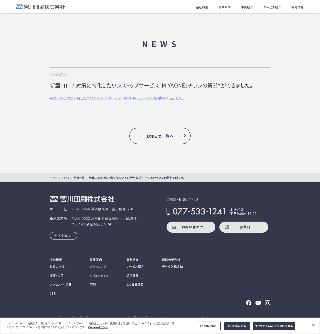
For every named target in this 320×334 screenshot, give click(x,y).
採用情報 (297, 7)
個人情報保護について (95, 318)
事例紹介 (247, 7)
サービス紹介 (272, 7)
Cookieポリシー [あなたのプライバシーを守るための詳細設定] (98, 330)
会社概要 (202, 7)
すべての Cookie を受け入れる (274, 329)
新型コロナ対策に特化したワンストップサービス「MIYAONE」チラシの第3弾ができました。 (117, 97)
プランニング (98, 266)
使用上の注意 (131, 318)
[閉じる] (313, 327)
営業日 (245, 226)
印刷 (93, 284)
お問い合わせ (192, 226)
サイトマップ (195, 318)
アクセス (64, 235)
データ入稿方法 (172, 266)
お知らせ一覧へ (160, 136)
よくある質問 (134, 284)
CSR (53, 293)
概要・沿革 (57, 275)
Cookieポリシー (164, 318)
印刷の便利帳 (171, 259)
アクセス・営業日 (61, 284)
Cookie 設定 (208, 329)
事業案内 (225, 7)
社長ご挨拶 (57, 266)
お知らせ (61, 318)
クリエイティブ (99, 275)
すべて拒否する (237, 329)
